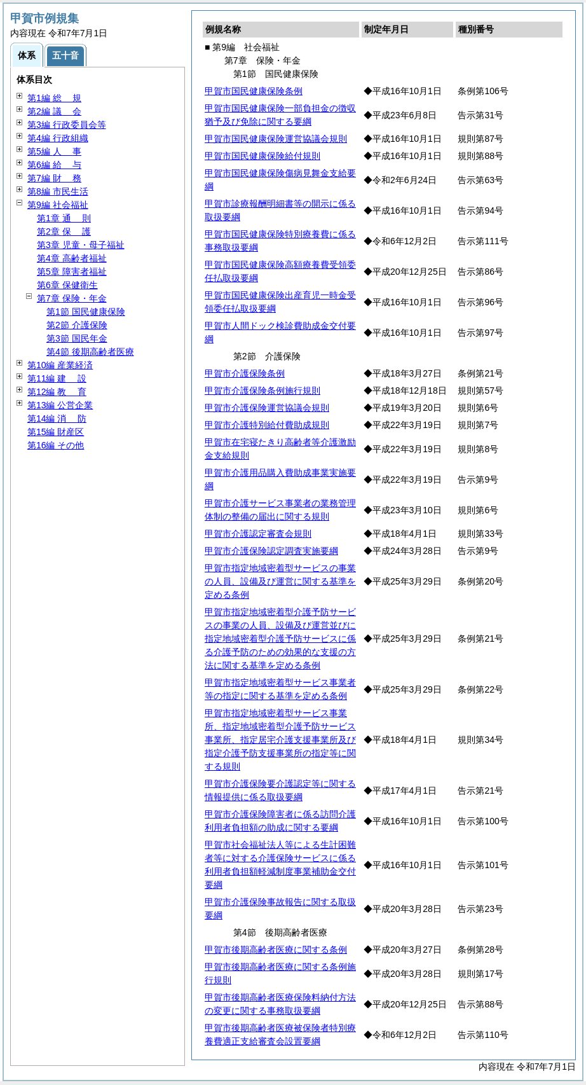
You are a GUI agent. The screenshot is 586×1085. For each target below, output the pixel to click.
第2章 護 (64, 231)
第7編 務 (54, 178)
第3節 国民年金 (76, 338)
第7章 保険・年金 (72, 298)
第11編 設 (56, 378)
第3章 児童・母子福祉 (81, 245)
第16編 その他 (55, 445)
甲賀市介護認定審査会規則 (258, 534)
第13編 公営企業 (60, 405)
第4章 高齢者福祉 (72, 258)
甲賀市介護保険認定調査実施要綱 (271, 551)
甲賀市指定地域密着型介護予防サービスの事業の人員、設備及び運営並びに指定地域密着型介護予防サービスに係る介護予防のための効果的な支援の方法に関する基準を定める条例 (280, 638)
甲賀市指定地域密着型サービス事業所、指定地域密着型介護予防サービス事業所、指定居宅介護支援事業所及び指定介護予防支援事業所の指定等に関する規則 (280, 739)
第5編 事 (54, 151)
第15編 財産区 (55, 432)
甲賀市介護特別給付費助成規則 (267, 425)
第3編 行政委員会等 (66, 125)
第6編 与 (54, 165)
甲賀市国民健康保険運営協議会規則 (276, 139)
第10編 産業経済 (60, 365)
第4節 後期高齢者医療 (90, 352)
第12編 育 (56, 392)
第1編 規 (54, 98)
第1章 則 (64, 218)
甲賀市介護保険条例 (245, 373)
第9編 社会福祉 (57, 205)
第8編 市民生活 (57, 191)
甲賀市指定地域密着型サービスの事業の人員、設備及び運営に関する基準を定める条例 (280, 581)
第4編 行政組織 (57, 138)
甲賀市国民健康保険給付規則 (262, 156)
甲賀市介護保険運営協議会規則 (267, 408)
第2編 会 (54, 111)
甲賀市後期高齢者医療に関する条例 (276, 949)
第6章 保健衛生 (67, 285)
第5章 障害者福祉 (72, 271)
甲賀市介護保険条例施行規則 (262, 390)
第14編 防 (56, 418)
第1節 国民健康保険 (85, 312)
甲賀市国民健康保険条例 (254, 91)
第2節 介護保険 (76, 325)
